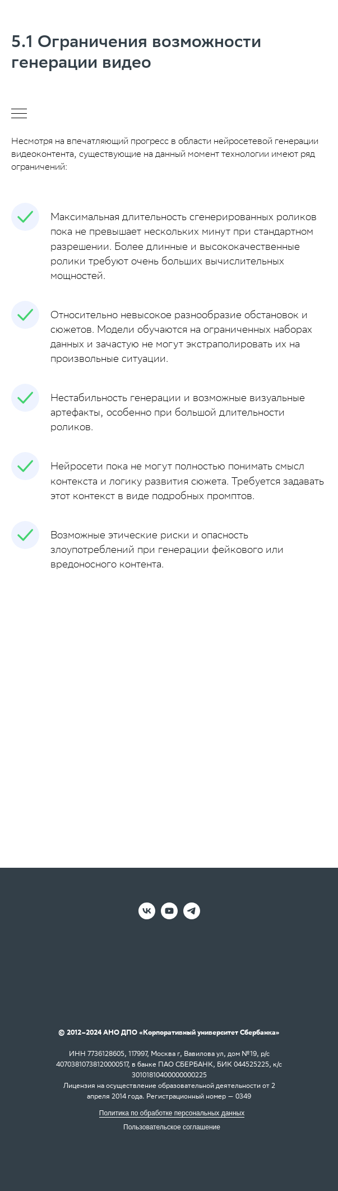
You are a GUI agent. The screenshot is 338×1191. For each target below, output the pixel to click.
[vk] (146, 916)
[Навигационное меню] (19, 114)
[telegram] (191, 916)
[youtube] (169, 916)
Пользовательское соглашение (171, 1127)
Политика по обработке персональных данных (171, 1113)
